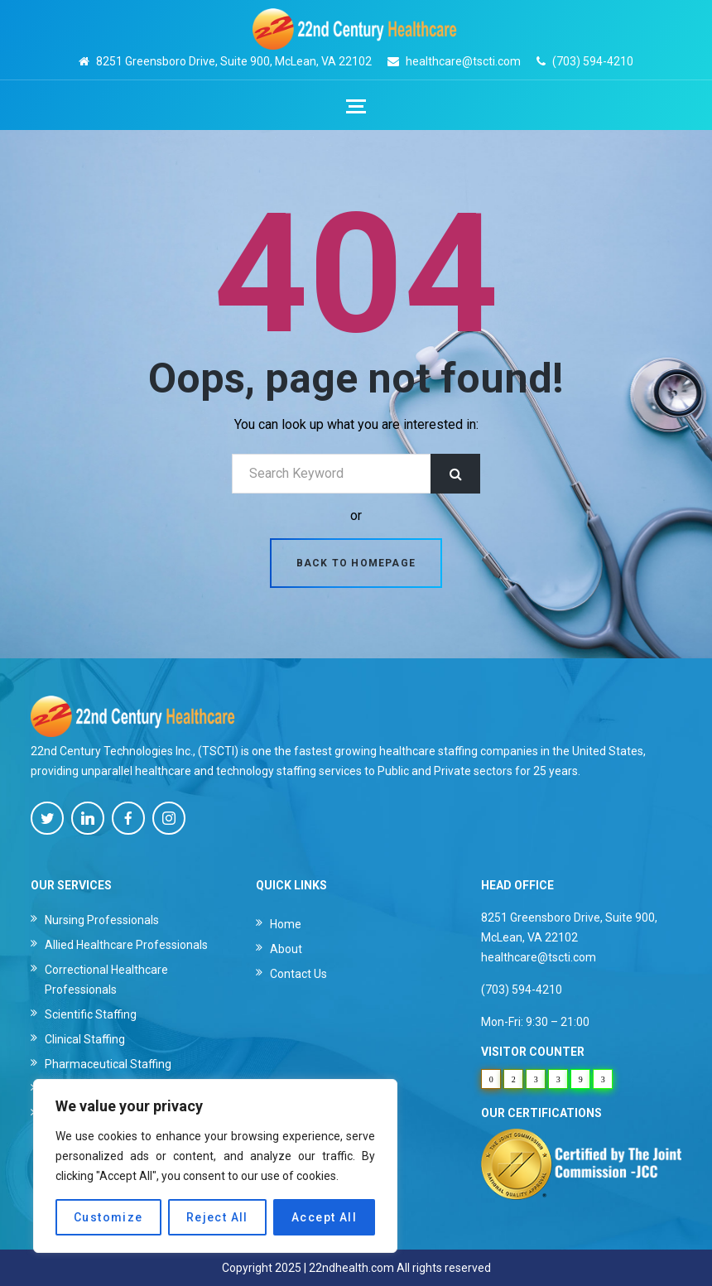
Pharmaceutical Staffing (108, 1064)
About (286, 949)
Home (285, 924)
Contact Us (298, 973)
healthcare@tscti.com (463, 61)
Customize (108, 1217)
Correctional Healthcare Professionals (106, 979)
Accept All (324, 1217)
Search (455, 474)
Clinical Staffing (85, 1039)
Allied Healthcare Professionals (126, 944)
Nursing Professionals (102, 920)
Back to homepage (356, 563)
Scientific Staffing (91, 1014)
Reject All (217, 1217)
